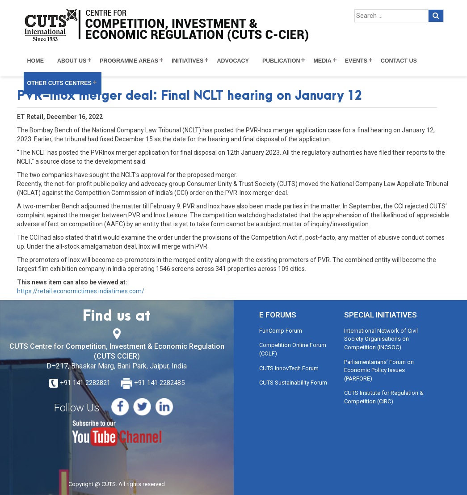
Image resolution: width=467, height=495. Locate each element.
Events (356, 61)
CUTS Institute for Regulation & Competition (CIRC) (384, 397)
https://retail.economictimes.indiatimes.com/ (80, 291)
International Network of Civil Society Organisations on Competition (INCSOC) (381, 339)
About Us (71, 61)
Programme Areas (129, 61)
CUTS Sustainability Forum (293, 382)
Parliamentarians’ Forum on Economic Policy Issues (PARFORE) (379, 370)
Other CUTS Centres (59, 83)
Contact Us (399, 61)
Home (35, 61)
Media (322, 61)
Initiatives (187, 61)
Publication (281, 61)
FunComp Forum (280, 330)
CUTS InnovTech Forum (289, 368)
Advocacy (233, 61)
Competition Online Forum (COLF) (292, 349)
